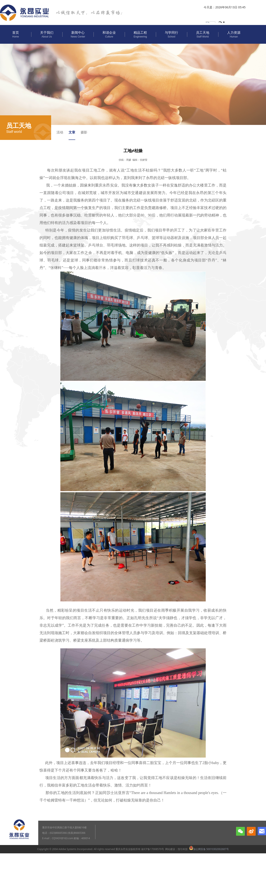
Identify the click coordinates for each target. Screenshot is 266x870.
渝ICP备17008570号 (152, 849)
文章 (72, 132)
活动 (60, 132)
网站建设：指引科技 (176, 849)
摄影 (84, 132)
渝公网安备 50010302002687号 (209, 849)
